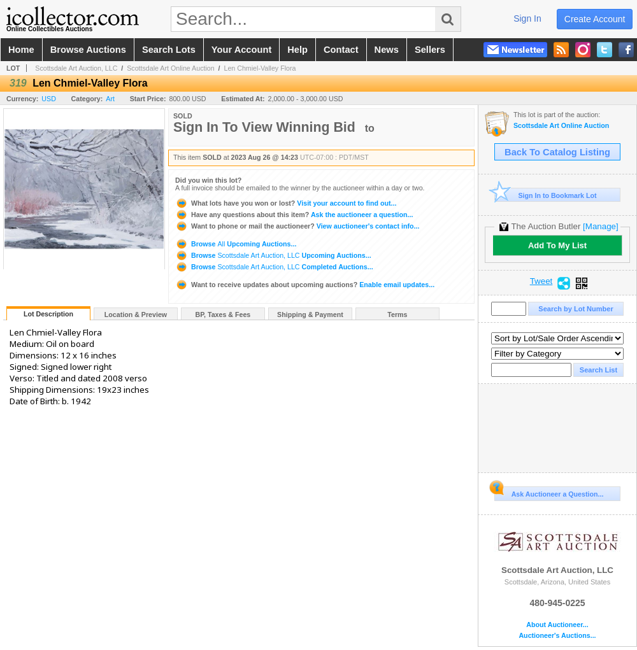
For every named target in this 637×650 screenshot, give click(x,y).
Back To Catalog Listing (557, 152)
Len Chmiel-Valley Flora (260, 68)
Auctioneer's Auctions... (557, 635)
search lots (169, 50)
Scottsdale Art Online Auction (170, 68)
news (387, 50)
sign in (527, 18)
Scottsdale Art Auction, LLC (76, 68)
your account (241, 50)
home (21, 50)
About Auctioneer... (557, 624)
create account (595, 19)
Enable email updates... (304, 284)
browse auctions (88, 50)
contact (341, 50)
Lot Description (48, 314)
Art (110, 98)
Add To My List (557, 245)
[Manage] (600, 226)
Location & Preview (135, 314)
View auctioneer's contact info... (297, 226)
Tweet (541, 281)
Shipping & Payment (310, 314)
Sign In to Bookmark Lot (545, 195)
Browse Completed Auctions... (274, 267)
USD (48, 98)
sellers (430, 50)
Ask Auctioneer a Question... (548, 492)
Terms (397, 314)
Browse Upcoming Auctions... (235, 244)
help (297, 50)
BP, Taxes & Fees (223, 314)
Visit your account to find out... (285, 203)
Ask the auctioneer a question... (294, 214)
